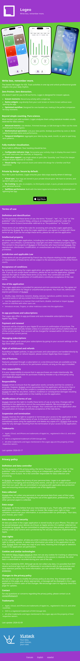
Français (29, 657)
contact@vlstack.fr (9, 596)
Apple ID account (14, 377)
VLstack (16, 230)
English (40, 657)
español (50, 657)
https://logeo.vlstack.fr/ (23, 555)
